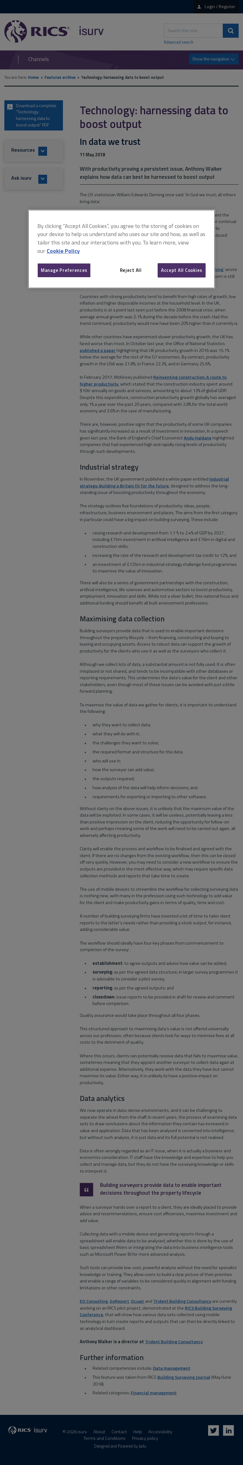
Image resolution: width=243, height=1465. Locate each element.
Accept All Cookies (181, 270)
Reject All (131, 270)
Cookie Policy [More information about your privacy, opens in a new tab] (63, 251)
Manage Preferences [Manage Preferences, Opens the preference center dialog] (64, 270)
